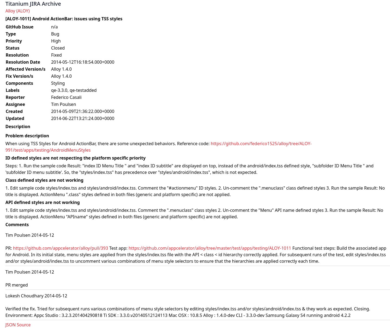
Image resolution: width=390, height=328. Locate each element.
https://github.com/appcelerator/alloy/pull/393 (60, 248)
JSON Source (18, 325)
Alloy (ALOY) (17, 11)
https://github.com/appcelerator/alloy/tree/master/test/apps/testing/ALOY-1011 (210, 248)
